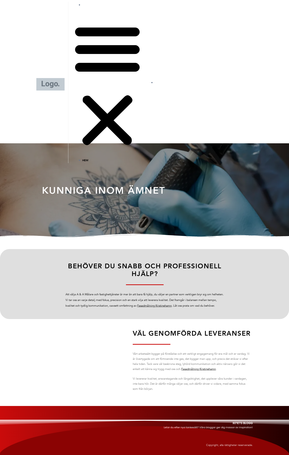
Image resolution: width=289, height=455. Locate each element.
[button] (107, 85)
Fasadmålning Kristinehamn (154, 306)
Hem (89, 5)
